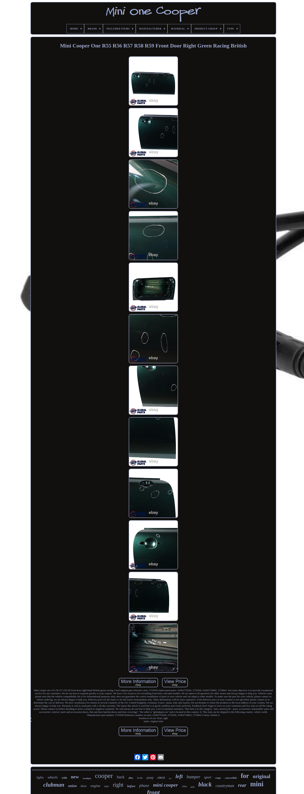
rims (184, 786)
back (120, 777)
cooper (104, 775)
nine (106, 786)
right (118, 785)
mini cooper (165, 785)
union (72, 786)
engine (95, 786)
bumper (193, 776)
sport (207, 777)
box (170, 778)
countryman (225, 786)
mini (256, 784)
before (131, 786)
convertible (231, 777)
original (261, 776)
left (179, 776)
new (75, 776)
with (64, 777)
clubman (53, 784)
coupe (218, 778)
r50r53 (161, 777)
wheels (53, 777)
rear (242, 785)
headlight (87, 778)
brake (140, 777)
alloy (130, 778)
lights (40, 777)
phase (144, 785)
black (205, 784)
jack (192, 787)
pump (150, 777)
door (84, 786)
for (245, 775)
